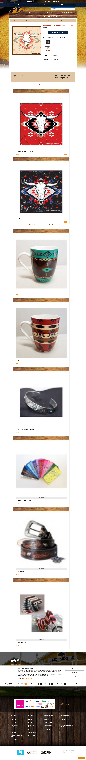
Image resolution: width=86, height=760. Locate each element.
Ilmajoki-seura (64, 727)
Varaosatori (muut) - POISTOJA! (17, 738)
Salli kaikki (74, 742)
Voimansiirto (14, 732)
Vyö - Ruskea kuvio (21, 571)
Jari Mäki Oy (65, 4)
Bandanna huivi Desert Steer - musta (25, 218)
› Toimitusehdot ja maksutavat (66, 704)
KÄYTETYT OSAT (31, 735)
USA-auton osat (38, 12)
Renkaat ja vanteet (15, 725)
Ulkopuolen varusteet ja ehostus (17, 731)
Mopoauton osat (50, 12)
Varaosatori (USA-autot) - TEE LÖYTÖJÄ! (16, 736)
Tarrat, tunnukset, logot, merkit (17, 729)
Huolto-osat (30, 719)
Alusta (13, 717)
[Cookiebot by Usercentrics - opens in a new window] (9, 757)
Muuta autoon (14, 734)
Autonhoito (14, 719)
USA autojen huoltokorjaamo (17, 4)
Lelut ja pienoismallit (65, 719)
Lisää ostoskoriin (57, 32)
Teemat (63, 722)
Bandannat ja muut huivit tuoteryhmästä (61, 78)
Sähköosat (13, 728)
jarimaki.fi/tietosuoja (28, 752)
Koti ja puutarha (65, 717)
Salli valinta (75, 746)
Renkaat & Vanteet (31, 725)
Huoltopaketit (30, 720)
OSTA (65, 154)
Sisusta (13, 726)
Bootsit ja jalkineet (48, 722)
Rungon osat (30, 726)
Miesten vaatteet (48, 717)
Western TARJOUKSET (49, 731)
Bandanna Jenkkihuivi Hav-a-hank (24, 500)
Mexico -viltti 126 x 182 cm (23, 642)
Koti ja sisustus (47, 728)
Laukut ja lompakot (48, 725)
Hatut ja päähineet (48, 720)
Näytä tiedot (72, 757)
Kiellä (74, 750)
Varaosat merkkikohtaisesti (33, 734)
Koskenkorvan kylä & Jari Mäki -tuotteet (67, 726)
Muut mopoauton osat (32, 732)
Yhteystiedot (49, 4)
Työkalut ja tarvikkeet (66, 720)
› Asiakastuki (62, 703)
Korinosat (13, 723)
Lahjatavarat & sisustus (50, 16)
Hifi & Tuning (30, 722)
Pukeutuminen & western (65, 12)
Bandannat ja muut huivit (46, 20)
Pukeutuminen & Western (26, 20)
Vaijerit (29, 729)
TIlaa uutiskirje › (18, 671)
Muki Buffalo (20, 291)
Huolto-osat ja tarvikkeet (16, 720)
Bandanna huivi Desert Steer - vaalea (59, 20)
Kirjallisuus (14, 722)
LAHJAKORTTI (31, 736)
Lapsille (46, 726)
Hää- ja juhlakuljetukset (33, 4)
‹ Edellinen (14, 20)
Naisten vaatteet (48, 719)
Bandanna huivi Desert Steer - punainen (25, 151)
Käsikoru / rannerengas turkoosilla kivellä (26, 429)
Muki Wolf (20, 360)
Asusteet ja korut (35, 20)
